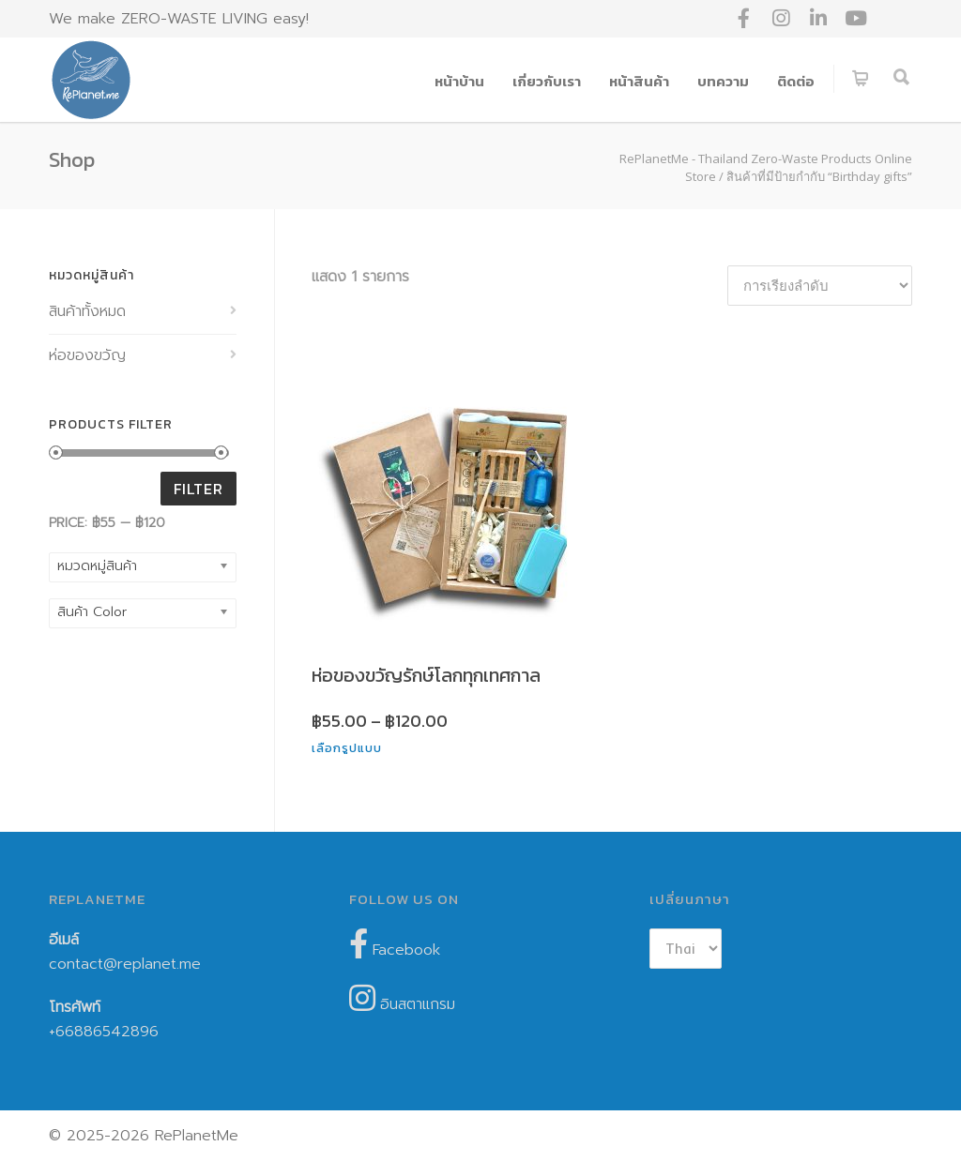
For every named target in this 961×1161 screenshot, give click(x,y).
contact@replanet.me (125, 964)
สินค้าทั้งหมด (87, 311)
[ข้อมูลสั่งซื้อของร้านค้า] (819, 285)
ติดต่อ (796, 81)
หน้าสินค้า (639, 81)
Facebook (394, 944)
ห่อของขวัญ (87, 355)
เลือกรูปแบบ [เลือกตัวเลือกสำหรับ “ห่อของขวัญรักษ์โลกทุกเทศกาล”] (347, 748)
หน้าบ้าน (459, 81)
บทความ (723, 81)
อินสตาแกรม (402, 999)
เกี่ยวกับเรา (546, 81)
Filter (198, 488)
